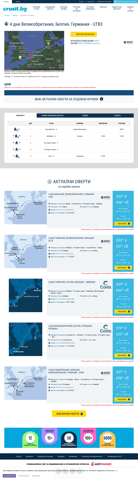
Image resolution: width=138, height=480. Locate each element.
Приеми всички (9, 476)
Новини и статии (130, 9)
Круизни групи (36, 8)
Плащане (61, 456)
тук (116, 471)
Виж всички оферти (67, 413)
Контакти (91, 1)
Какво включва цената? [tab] (53, 116)
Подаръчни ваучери (117, 8)
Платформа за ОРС (114, 456)
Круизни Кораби (63, 8)
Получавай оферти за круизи (126, 1)
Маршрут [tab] (20, 116)
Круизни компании (90, 8)
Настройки (36, 476)
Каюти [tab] (117, 116)
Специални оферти (50, 8)
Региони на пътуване (77, 9)
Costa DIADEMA (65, 343)
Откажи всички (23, 476)
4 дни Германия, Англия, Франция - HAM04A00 (71, 282)
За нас (81, 1)
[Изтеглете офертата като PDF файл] (84, 34)
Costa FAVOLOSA (65, 299)
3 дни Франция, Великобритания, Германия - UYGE (71, 195)
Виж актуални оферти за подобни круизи (69, 99)
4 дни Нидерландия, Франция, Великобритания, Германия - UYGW (66, 371)
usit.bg (18, 1)
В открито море (50, 143)
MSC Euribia (85, 43)
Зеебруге (50, 136)
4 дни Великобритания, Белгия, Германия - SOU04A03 (70, 327)
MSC (97, 41)
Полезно (103, 7)
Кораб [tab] (85, 116)
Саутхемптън (50, 129)
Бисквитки (73, 456)
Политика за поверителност (92, 456)
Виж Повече (122, 224)
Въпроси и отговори (104, 1)
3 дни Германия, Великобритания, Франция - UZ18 (71, 239)
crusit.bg (6, 1)
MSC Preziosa (64, 210)
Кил (50, 156)
